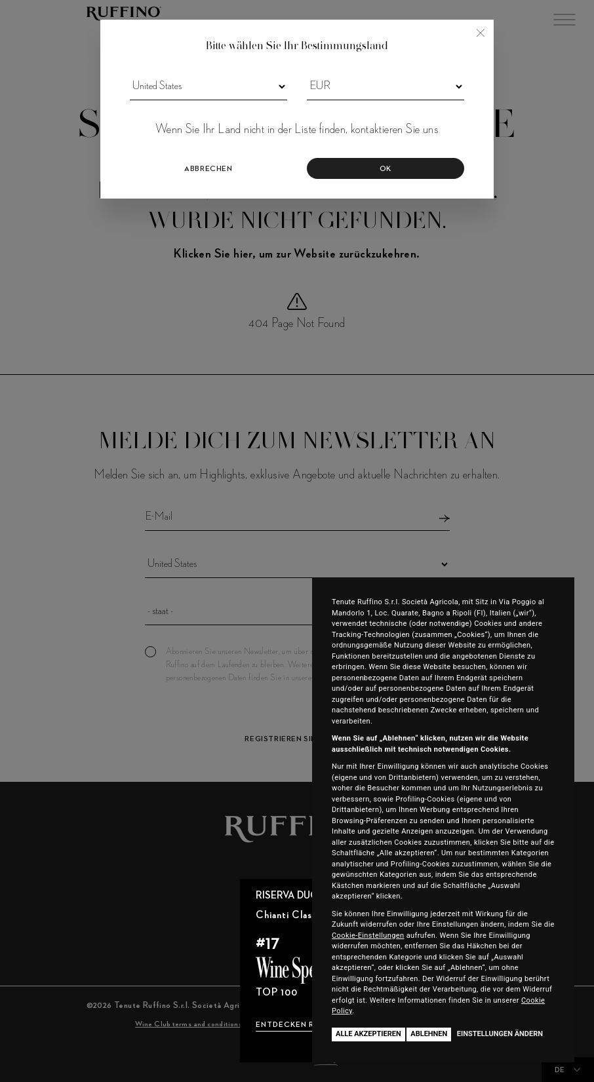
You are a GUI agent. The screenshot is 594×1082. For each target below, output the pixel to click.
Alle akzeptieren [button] (368, 1034)
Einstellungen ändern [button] (500, 1034)
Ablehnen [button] (428, 1034)
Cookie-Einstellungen (368, 935)
